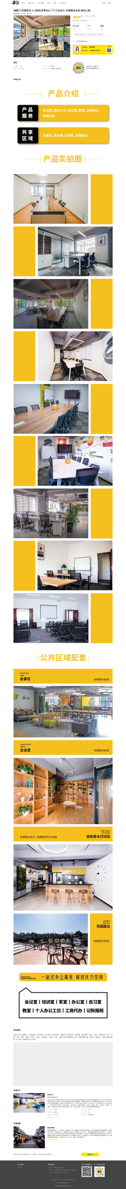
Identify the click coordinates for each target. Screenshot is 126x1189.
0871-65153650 (58, 1167)
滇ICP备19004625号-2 (63, 1182)
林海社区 (29, 13)
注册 (103, 3)
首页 (23, 3)
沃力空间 (23, 13)
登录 (109, 3)
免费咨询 (90, 1154)
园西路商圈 (16, 13)
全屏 (67, 17)
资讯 (54, 3)
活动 (48, 3)
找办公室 (31, 3)
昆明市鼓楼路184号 (82, 41)
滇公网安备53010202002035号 (63, 1186)
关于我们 (62, 3)
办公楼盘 (40, 3)
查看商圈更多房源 (52, 1140)
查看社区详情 (51, 1117)
